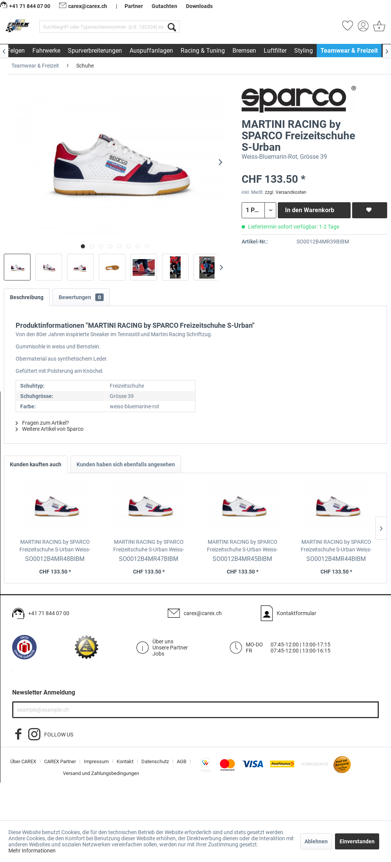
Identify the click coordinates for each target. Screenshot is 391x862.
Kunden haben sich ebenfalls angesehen (126, 464)
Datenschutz (155, 761)
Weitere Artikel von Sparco (49, 429)
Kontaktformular (296, 613)
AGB (181, 761)
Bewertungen (81, 297)
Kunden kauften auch (35, 464)
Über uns (162, 641)
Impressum (96, 761)
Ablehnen (316, 841)
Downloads (199, 6)
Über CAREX (23, 761)
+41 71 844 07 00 (48, 613)
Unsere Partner (170, 647)
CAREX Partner (60, 761)
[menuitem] (109, 27)
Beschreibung (26, 297)
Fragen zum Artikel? (42, 423)
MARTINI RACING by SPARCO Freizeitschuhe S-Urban (54, 546)
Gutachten (164, 6)
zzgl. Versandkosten (285, 192)
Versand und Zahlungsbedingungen (101, 773)
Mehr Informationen (32, 850)
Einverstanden (357, 841)
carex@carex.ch (83, 6)
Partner (134, 6)
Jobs (158, 654)
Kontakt (125, 761)
